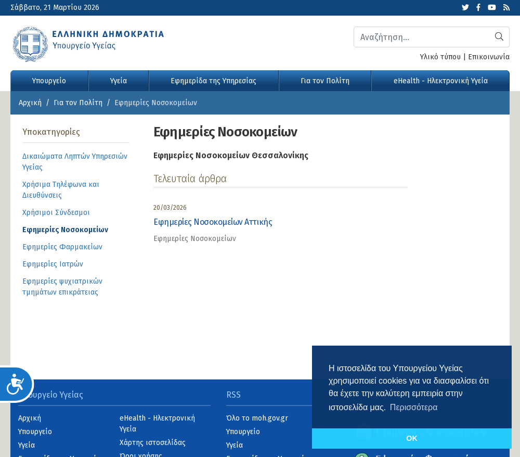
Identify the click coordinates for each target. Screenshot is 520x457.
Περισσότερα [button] (414, 407)
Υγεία (118, 81)
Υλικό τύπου (440, 57)
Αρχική (30, 102)
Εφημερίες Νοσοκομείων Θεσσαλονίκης (230, 155)
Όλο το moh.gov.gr (257, 418)
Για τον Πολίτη (325, 81)
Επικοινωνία (489, 57)
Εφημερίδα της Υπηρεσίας (213, 81)
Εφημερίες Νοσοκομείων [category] (194, 238)
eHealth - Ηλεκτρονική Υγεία (441, 81)
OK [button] (412, 438)
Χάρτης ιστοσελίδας (153, 442)
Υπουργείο (49, 81)
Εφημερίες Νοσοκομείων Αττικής (212, 222)
